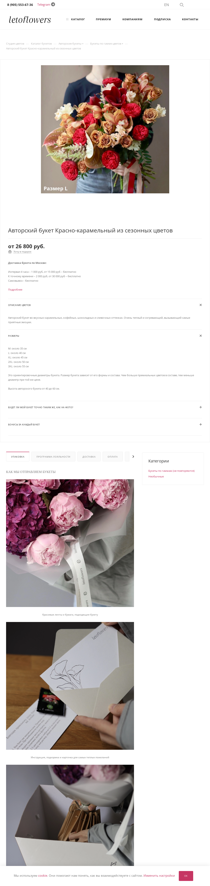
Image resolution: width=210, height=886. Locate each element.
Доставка (88, 456)
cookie (42, 876)
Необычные (156, 476)
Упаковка (17, 456)
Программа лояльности (53, 456)
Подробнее (15, 289)
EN (166, 4)
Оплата (113, 456)
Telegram (43, 4)
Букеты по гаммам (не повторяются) (171, 471)
